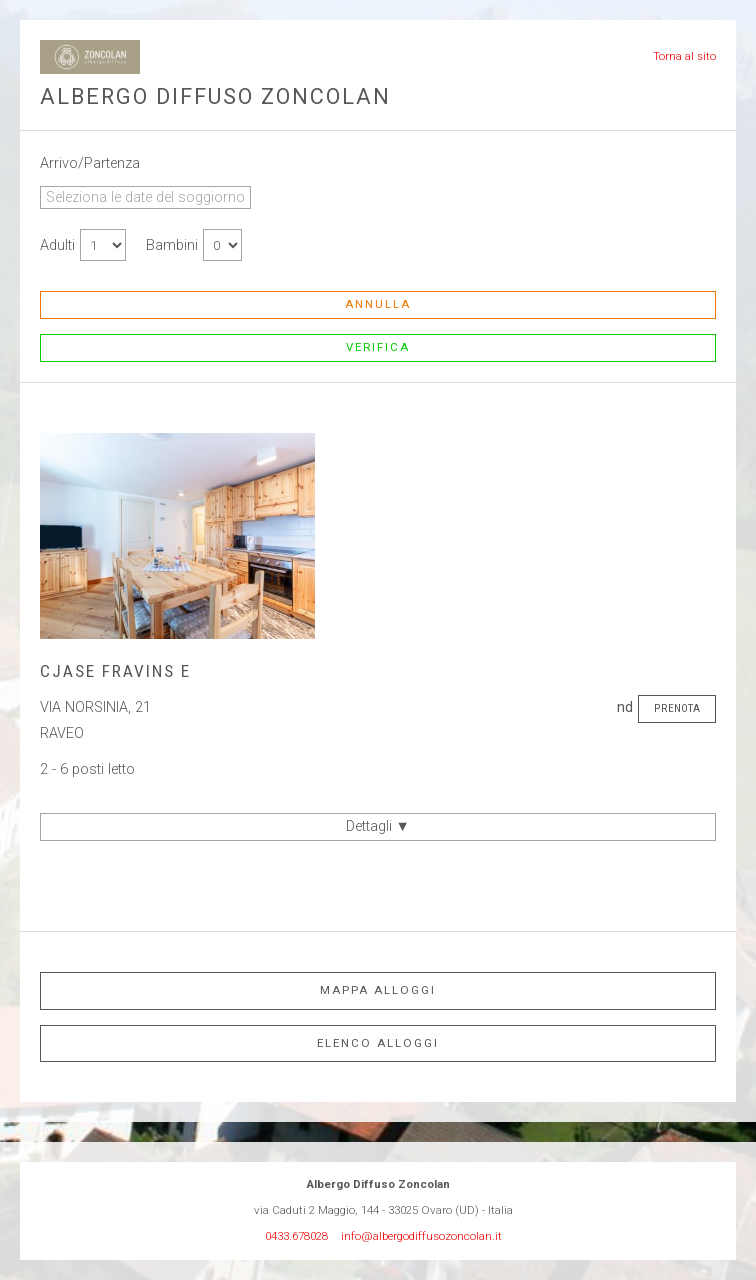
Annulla (378, 304)
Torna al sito (684, 56)
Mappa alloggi (378, 990)
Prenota (677, 708)
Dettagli (377, 826)
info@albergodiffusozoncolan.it (421, 1236)
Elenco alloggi (378, 1043)
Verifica (378, 347)
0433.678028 (296, 1236)
